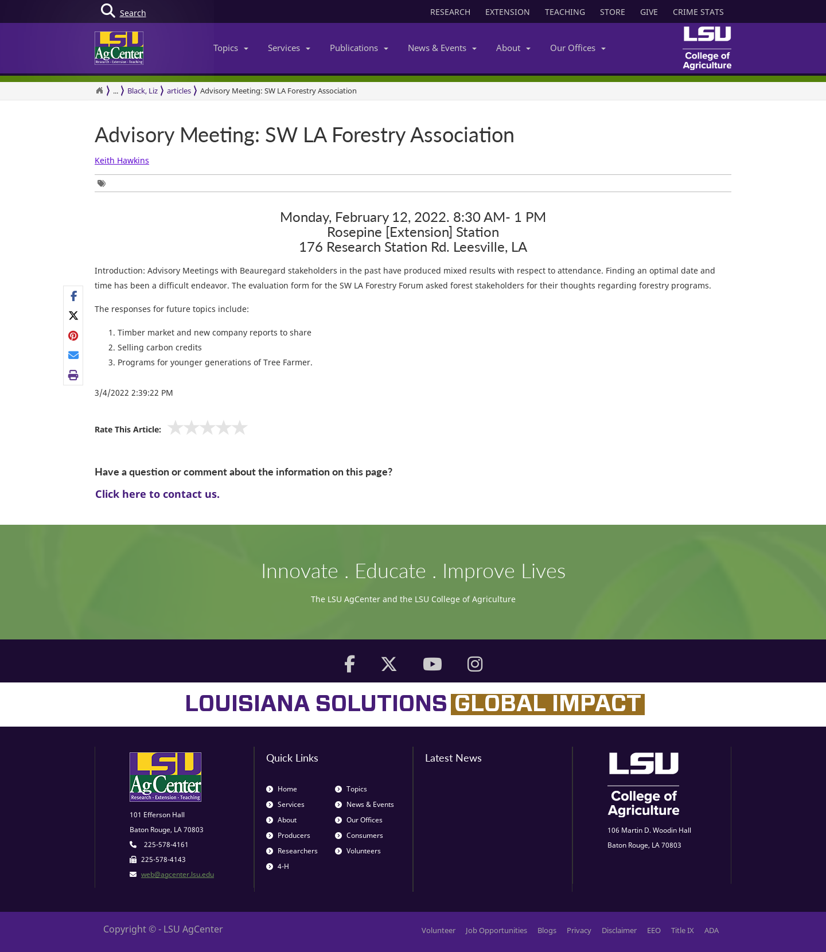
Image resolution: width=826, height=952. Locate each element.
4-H (277, 866)
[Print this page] (74, 374)
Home (281, 789)
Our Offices (578, 47)
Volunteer (438, 930)
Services (289, 47)
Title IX (682, 930)
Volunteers (358, 851)
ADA (711, 930)
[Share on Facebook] (74, 296)
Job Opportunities (496, 930)
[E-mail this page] (74, 355)
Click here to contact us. (157, 494)
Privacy (579, 930)
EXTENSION (507, 11)
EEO (654, 930)
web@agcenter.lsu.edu (177, 874)
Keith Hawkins (122, 160)
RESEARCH (450, 11)
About (513, 47)
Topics (230, 47)
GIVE (649, 11)
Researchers (292, 851)
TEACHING (565, 11)
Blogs (546, 930)
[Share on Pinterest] (74, 335)
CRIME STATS (698, 11)
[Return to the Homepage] (99, 90)
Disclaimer (619, 930)
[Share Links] (73, 335)
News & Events (442, 47)
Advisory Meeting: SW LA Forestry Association (278, 90)
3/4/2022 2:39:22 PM (134, 392)
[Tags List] (104, 183)
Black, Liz (142, 90)
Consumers (359, 835)
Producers (288, 835)
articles (179, 90)
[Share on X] (74, 315)
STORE (612, 11)
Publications (359, 47)
